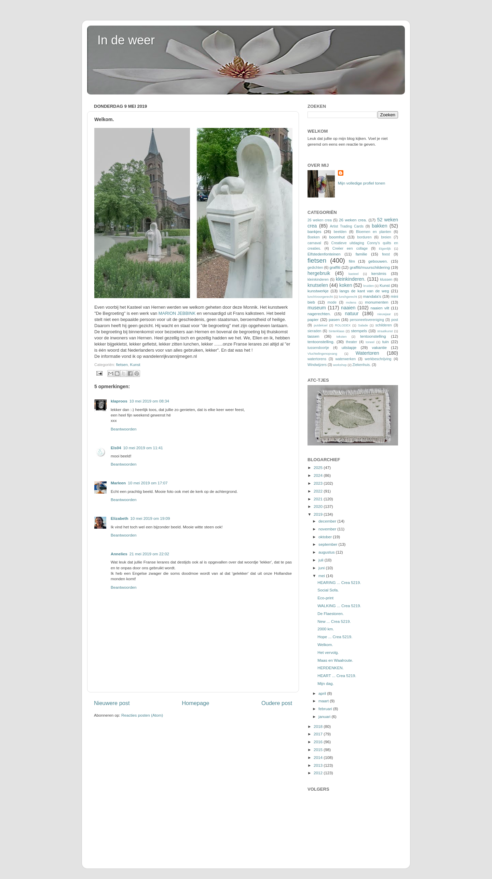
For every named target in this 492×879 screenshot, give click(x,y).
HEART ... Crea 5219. (336, 675)
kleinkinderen (318, 279)
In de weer (126, 40)
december (327, 521)
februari (325, 708)
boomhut (337, 237)
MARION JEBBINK (177, 313)
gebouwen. (378, 261)
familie (361, 254)
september (328, 544)
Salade (363, 325)
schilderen (383, 325)
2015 (319, 749)
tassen (313, 336)
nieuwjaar (384, 314)
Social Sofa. (328, 590)
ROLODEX (343, 325)
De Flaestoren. (330, 613)
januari (324, 716)
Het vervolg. (328, 652)
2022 (319, 491)
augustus (327, 552)
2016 (319, 741)
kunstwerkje (318, 291)
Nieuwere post (112, 703)
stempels (359, 330)
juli (321, 560)
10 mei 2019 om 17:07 (147, 483)
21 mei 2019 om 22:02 (149, 554)
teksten (342, 336)
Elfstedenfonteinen (324, 254)
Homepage (195, 703)
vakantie (379, 347)
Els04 (116, 447)
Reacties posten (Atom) (142, 715)
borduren (364, 237)
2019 (319, 514)
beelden (340, 232)
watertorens (317, 359)
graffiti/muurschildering (370, 267)
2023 (319, 483)
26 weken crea (320, 220)
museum (317, 307)
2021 (319, 499)
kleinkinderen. (351, 279)
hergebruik (319, 273)
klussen (386, 279)
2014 (319, 757)
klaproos (119, 401)
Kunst (135, 364)
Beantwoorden (123, 429)
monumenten (376, 302)
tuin (385, 341)
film (352, 261)
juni (322, 568)
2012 (319, 773)
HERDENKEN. (330, 667)
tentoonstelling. (321, 341)
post (394, 320)
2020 (319, 506)
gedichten (315, 267)
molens (351, 302)
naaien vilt (380, 308)
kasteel (353, 274)
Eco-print (325, 598)
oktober (325, 536)
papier (313, 319)
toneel (370, 342)
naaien (348, 307)
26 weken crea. (353, 220)
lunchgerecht (348, 296)
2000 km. (325, 629)
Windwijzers (317, 365)
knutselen (318, 285)
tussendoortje (318, 348)
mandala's (372, 296)
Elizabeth (119, 518)
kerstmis (378, 273)
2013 (319, 765)
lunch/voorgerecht (320, 296)
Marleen (118, 483)
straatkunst (385, 331)
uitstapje (349, 347)
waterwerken (345, 359)
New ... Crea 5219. (334, 621)
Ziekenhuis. (361, 365)
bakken (379, 226)
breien (386, 237)
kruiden (368, 286)
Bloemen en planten (373, 232)
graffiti (334, 267)
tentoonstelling (373, 336)
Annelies (119, 554)
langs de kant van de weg (364, 291)
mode (331, 302)
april (322, 693)
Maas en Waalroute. (335, 660)
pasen (334, 319)
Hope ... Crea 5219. (334, 636)
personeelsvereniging (367, 320)
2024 (319, 475)
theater (351, 342)
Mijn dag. (325, 683)
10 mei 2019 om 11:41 (143, 447)
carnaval (314, 243)
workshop (340, 365)
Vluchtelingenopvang (322, 353)
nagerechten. (319, 313)
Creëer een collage (350, 248)
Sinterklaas (336, 331)
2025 (319, 467)
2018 (319, 726)
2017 (319, 734)
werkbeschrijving (378, 359)
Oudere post (276, 703)
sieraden (314, 331)
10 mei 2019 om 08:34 (149, 401)
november (327, 529)
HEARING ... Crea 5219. (339, 582)
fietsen (122, 364)
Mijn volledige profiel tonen (361, 183)
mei (322, 575)
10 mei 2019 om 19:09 (150, 518)
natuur (352, 313)
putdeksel (320, 325)
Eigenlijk (385, 248)
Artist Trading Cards (347, 226)
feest (386, 254)
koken (345, 285)
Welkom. (325, 644)
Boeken (314, 237)
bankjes (314, 231)
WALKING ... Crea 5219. (339, 605)
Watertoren (367, 353)
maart (324, 701)
